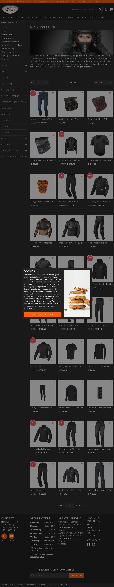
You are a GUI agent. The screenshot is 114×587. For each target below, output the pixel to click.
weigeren (47, 301)
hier (40, 296)
